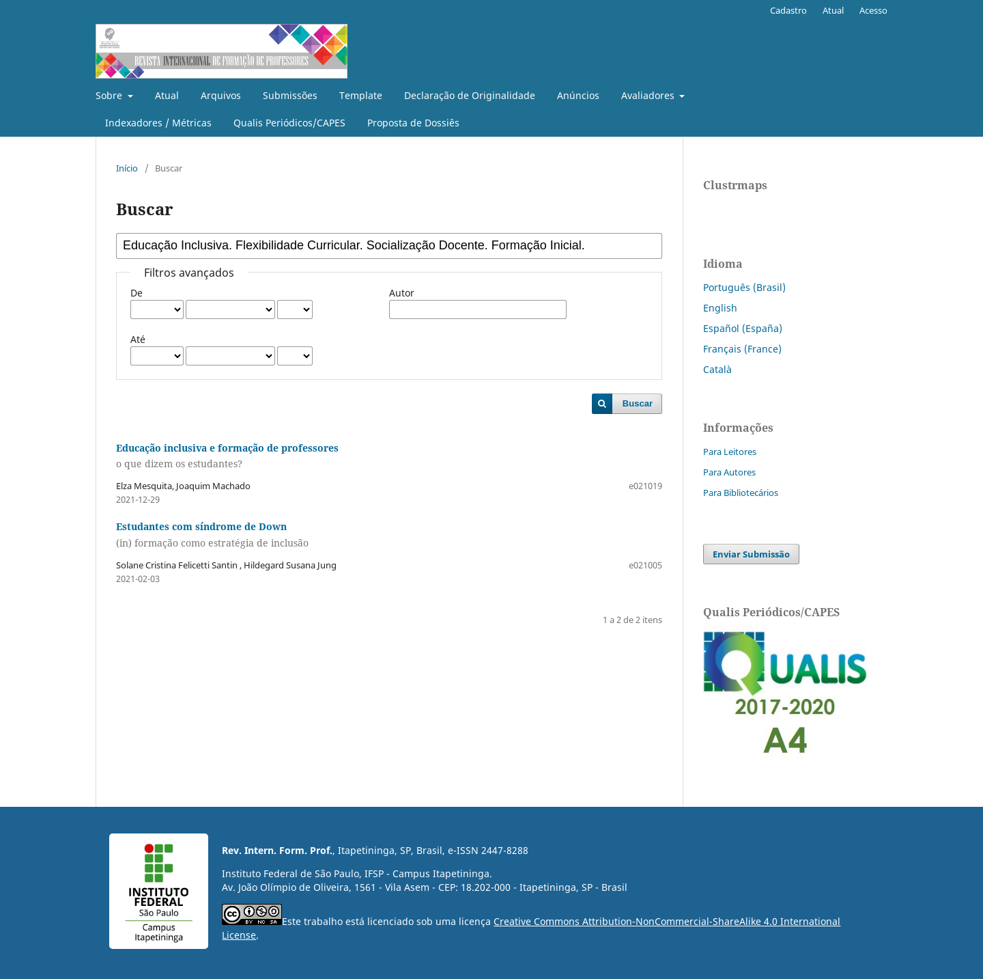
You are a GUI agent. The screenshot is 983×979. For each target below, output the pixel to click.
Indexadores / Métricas (158, 122)
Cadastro (788, 10)
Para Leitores (729, 451)
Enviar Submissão (751, 554)
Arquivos (221, 95)
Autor (401, 292)
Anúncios (578, 95)
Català (717, 369)
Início (127, 168)
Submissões (290, 95)
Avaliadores (649, 95)
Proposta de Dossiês (413, 122)
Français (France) (742, 348)
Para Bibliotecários (740, 492)
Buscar (638, 403)
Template (360, 95)
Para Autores (729, 472)
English (720, 307)
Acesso (873, 10)
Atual (167, 95)
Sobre (110, 95)
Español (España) (742, 328)
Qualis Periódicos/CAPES (289, 122)
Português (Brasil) (744, 287)
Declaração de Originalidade (469, 95)
